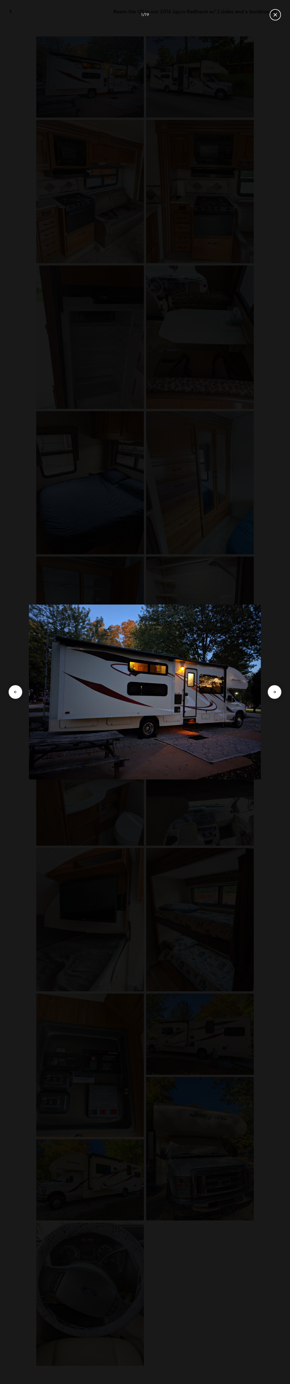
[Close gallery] (275, 14)
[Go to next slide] (275, 692)
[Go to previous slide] (15, 692)
